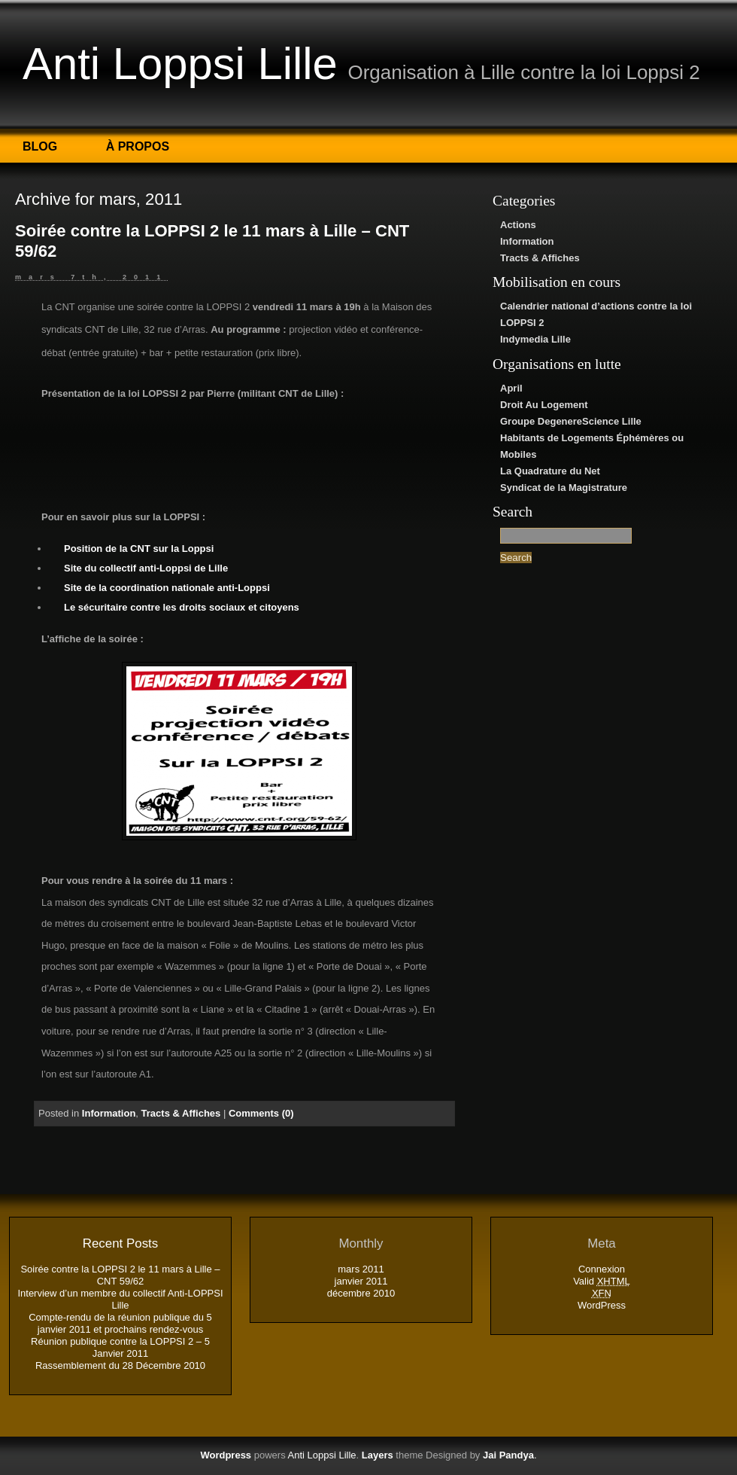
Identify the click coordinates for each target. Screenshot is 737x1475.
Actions (518, 224)
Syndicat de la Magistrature (563, 487)
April (511, 388)
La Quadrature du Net (550, 471)
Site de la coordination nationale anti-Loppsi (167, 587)
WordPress (602, 1305)
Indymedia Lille (535, 339)
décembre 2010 (361, 1293)
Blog (40, 146)
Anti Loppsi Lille (180, 63)
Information (527, 241)
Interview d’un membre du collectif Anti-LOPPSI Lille (120, 1299)
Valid (601, 1281)
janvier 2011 (361, 1281)
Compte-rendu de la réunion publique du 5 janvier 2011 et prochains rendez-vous (120, 1323)
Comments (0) (261, 1113)
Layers (377, 1455)
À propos (137, 146)
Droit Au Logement (544, 404)
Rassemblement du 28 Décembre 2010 (120, 1365)
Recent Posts (120, 1243)
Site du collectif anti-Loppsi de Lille (146, 568)
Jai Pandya (508, 1455)
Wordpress (225, 1455)
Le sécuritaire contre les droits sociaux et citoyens (181, 607)
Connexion (601, 1269)
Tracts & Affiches (540, 258)
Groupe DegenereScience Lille (570, 421)
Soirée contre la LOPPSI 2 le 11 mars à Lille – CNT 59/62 (120, 1275)
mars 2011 (361, 1269)
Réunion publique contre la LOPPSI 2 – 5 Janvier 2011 (120, 1347)
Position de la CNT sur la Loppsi (139, 548)
